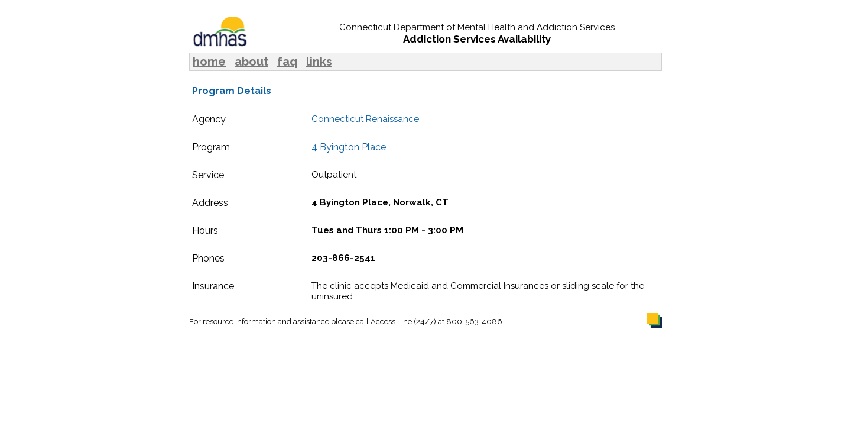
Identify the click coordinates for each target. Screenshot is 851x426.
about (251, 61)
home (209, 61)
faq (287, 61)
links (319, 61)
